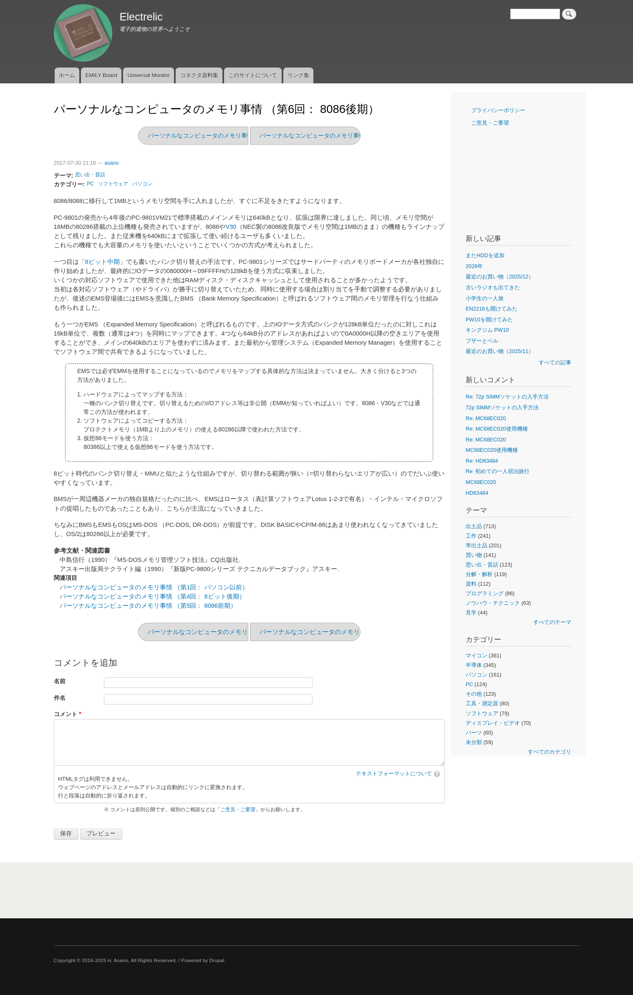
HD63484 (477, 493)
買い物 (474, 555)
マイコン (476, 655)
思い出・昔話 (90, 174)
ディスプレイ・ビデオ (493, 723)
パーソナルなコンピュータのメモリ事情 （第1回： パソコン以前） (154, 587)
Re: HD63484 (482, 461)
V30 (230, 226)
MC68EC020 (481, 482)
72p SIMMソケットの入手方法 (502, 407)
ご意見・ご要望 (237, 809)
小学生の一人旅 (485, 298)
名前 (60, 681)
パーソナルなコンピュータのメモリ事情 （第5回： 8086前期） (342, 135)
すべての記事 (555, 362)
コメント (65, 714)
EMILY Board (101, 75)
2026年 (474, 266)
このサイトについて (252, 75)
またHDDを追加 (485, 255)
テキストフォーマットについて (394, 774)
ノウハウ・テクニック (493, 603)
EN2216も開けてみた (491, 309)
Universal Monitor (149, 75)
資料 (471, 584)
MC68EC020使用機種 (492, 450)
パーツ (474, 732)
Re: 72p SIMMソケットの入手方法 (507, 396)
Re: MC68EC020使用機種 (497, 429)
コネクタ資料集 (199, 75)
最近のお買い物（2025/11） (500, 351)
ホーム (67, 75)
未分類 (474, 742)
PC (90, 184)
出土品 (474, 526)
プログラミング (485, 593)
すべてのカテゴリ (549, 752)
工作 (471, 536)
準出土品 (476, 545)
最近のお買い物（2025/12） (500, 276)
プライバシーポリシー (498, 110)
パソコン (142, 184)
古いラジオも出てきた (493, 287)
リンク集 (298, 75)
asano (111, 163)
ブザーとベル (482, 341)
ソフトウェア (113, 184)
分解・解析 (479, 574)
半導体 (474, 665)
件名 (60, 698)
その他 (474, 694)
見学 (471, 612)
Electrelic (140, 17)
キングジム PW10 (487, 330)
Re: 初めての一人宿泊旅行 (498, 471)
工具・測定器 (482, 703)
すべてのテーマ (552, 622)
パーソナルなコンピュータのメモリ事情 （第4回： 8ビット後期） (152, 596)
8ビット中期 (102, 261)
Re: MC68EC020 (486, 418)
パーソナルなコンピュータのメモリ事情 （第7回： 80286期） (229, 135)
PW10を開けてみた (489, 319)
